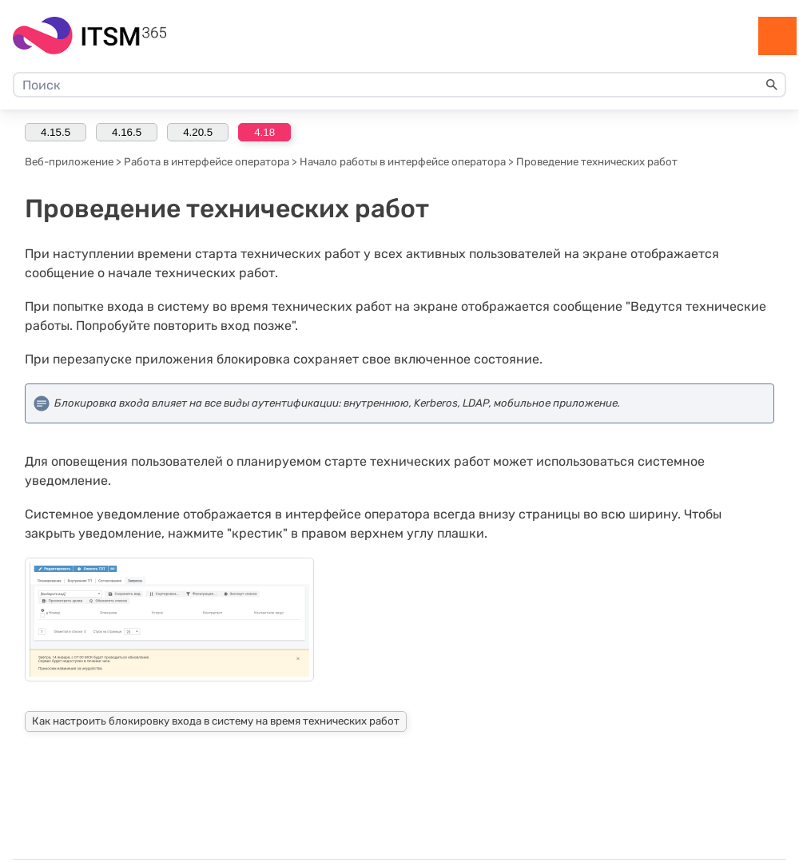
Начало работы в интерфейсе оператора (403, 162)
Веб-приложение (69, 162)
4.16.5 (126, 132)
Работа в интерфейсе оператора (206, 162)
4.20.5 (198, 132)
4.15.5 (55, 132)
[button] (771, 84)
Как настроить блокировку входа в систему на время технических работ (216, 721)
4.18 (264, 132)
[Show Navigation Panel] (777, 36)
